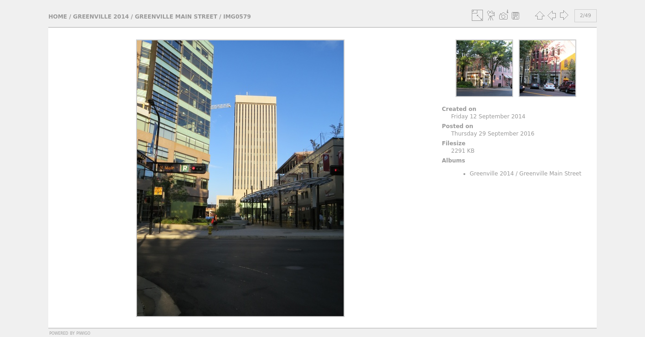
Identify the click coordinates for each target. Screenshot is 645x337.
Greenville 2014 (101, 16)
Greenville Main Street (176, 16)
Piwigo (84, 333)
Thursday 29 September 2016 (492, 133)
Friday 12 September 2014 (488, 116)
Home (57, 16)
